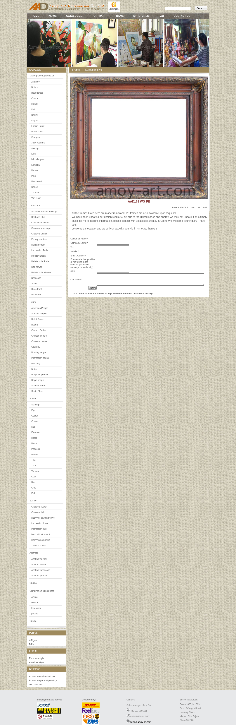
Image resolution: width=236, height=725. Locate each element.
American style (36, 662)
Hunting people (38, 352)
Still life (33, 500)
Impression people (40, 358)
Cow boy (35, 347)
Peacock (35, 449)
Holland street (38, 245)
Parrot (34, 443)
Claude (34, 98)
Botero (34, 87)
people (34, 613)
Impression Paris (39, 250)
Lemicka (35, 165)
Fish (33, 493)
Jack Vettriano (38, 142)
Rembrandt (36, 181)
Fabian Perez (37, 126)
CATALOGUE (74, 15)
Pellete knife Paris (40, 261)
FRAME (119, 15)
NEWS (53, 15)
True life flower (38, 545)
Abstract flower (38, 564)
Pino (33, 176)
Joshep (35, 148)
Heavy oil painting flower (43, 518)
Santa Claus (37, 391)
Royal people (37, 380)
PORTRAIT (98, 15)
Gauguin (35, 137)
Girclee (33, 621)
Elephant (35, 432)
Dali (33, 109)
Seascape (36, 278)
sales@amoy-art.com (140, 722)
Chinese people (39, 336)
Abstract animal (39, 559)
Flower (34, 602)
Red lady (35, 363)
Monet (34, 104)
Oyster (34, 415)
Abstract (34, 553)
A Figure (33, 640)
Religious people (39, 374)
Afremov (35, 81)
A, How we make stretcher (42, 676)
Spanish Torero (38, 385)
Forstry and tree (39, 239)
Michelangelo (37, 159)
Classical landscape (41, 228)
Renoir (34, 187)
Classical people (39, 341)
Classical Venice (39, 233)
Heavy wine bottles (40, 540)
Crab (33, 487)
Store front (36, 289)
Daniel (34, 115)
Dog (33, 427)
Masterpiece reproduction (42, 75)
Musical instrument (40, 534)
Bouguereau (37, 93)
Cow (33, 476)
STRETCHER (141, 15)
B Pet (31, 644)
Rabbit (34, 454)
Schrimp (35, 404)
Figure (33, 302)
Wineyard (36, 294)
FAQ (161, 15)
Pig (32, 410)
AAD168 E (183, 207)
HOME (35, 15)
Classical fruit (37, 512)
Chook (34, 421)
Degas (34, 120)
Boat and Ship (38, 217)
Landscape (35, 205)
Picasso (35, 170)
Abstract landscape (40, 570)
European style (36, 658)
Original (33, 583)
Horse (34, 438)
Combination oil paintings (42, 591)
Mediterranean (38, 256)
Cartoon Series (38, 330)
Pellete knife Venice (41, 272)
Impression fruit (38, 529)
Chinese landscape (40, 222)
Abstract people (39, 575)
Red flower (36, 267)
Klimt (33, 153)
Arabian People (38, 313)
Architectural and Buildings (44, 211)
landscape (36, 608)
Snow (34, 283)
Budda (34, 324)
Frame (76, 69)
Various (35, 471)
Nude (34, 369)
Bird (33, 482)
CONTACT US (181, 15)
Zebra (34, 465)
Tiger (33, 460)
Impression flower (40, 523)
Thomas (35, 192)
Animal (33, 398)
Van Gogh (36, 198)
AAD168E (202, 207)
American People (39, 308)
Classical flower (39, 506)
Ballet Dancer (38, 319)
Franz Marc (37, 131)
